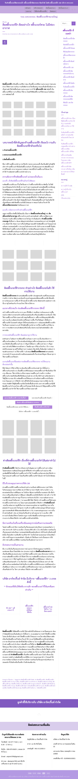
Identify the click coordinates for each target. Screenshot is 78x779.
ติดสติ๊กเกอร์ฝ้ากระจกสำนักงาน (28, 681)
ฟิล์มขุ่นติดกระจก (69, 52)
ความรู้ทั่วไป (65, 186)
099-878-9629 (12, 749)
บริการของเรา (38, 8)
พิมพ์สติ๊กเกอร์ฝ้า (68, 45)
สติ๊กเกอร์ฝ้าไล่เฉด (69, 48)
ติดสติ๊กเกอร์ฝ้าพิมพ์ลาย (48, 683)
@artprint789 (12, 761)
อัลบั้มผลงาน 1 (50, 8)
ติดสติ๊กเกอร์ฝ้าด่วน (16, 683)
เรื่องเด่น (4, 22)
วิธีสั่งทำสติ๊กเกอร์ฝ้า (41, 11)
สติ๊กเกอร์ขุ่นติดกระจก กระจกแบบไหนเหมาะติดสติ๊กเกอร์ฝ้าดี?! (67, 159)
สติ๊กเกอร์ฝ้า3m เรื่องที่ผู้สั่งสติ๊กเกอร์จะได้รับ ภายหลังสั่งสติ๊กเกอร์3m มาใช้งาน (68, 123)
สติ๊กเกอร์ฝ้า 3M (41, 89)
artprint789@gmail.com (15, 756)
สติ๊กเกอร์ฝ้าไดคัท (69, 83)
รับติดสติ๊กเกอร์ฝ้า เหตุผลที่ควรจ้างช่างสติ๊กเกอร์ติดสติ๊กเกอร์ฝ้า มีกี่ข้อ (68, 147)
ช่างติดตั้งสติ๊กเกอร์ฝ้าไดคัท (26, 679)
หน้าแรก (27, 8)
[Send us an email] (73, 9)
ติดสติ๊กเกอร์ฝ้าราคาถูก (8, 685)
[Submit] (74, 23)
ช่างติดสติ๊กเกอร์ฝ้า (40, 679)
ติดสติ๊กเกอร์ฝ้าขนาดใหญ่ (45, 681)
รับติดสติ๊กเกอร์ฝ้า (41, 688)
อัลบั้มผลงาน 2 (64, 8)
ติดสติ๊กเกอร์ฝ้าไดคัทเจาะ (29, 688)
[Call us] (75, 9)
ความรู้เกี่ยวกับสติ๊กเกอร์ (66, 190)
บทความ (28, 11)
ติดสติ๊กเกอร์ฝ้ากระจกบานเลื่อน (10, 681)
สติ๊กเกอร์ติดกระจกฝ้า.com (25, 34)
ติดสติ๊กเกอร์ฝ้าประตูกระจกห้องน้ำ (32, 683)
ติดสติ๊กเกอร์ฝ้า (7, 84)
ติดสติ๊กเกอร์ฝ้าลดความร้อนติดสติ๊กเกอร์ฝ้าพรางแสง (30, 685)
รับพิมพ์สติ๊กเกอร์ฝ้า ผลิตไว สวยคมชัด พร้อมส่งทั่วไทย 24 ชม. (67, 136)
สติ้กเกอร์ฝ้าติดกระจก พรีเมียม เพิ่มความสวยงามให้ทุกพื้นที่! (68, 170)
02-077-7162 (13, 742)
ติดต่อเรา (53, 11)
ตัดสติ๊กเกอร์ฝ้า (17, 155)
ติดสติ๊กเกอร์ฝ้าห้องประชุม (14, 688)
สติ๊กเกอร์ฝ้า (13, 150)
